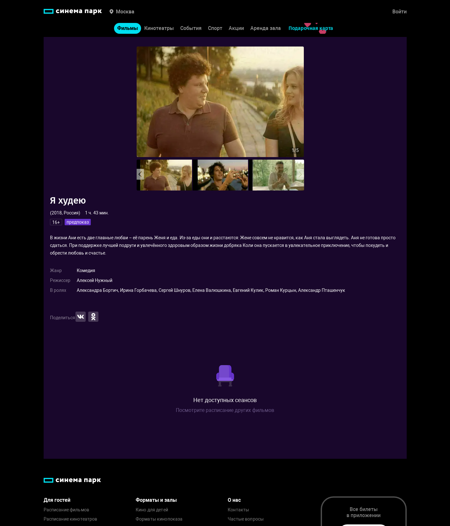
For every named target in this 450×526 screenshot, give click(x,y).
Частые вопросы (246, 519)
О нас (234, 500)
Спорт (215, 28)
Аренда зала (265, 28)
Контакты (238, 510)
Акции (236, 28)
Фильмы (127, 28)
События (191, 28)
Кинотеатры (159, 28)
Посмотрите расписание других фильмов (225, 410)
